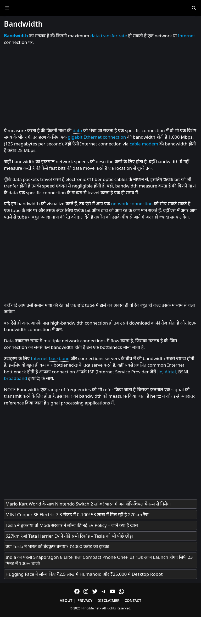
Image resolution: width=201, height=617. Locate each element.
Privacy (85, 600)
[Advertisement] (100, 86)
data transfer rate (108, 36)
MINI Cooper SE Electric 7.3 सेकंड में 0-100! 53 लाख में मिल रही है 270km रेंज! (77, 515)
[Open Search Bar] (194, 8)
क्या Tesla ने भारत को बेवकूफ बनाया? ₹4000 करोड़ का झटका (57, 546)
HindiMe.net (90, 608)
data (77, 130)
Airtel (170, 372)
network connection (132, 204)
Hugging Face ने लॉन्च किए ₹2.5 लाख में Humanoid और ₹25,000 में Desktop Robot (84, 574)
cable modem (144, 144)
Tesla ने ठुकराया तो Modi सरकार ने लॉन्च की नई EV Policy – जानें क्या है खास (71, 525)
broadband (15, 378)
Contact (133, 600)
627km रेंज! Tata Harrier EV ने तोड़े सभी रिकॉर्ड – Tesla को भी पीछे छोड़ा (69, 536)
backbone (59, 358)
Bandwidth (16, 36)
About (66, 600)
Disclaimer (109, 600)
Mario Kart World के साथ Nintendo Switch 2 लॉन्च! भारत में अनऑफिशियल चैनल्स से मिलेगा (88, 504)
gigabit (75, 137)
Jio (159, 372)
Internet (186, 36)
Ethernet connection (104, 137)
